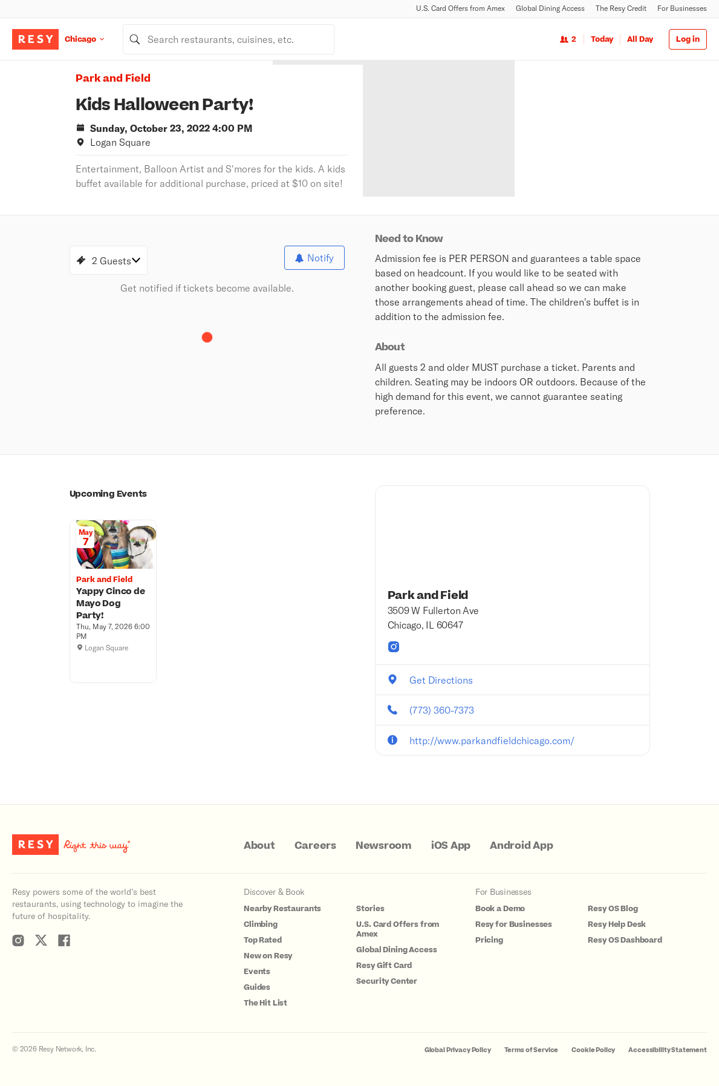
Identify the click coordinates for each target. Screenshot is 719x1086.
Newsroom (384, 846)
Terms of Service (531, 1050)
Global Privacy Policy (458, 1050)
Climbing (261, 924)
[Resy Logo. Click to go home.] (35, 39)
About (259, 846)
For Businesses (682, 8)
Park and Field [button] (113, 78)
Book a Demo (500, 908)
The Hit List (265, 1003)
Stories (370, 908)
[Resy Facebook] (64, 940)
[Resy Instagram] (18, 940)
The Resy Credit (621, 8)
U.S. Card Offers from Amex (460, 8)
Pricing (489, 940)
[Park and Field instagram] (394, 646)
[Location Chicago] (94, 39)
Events (257, 971)
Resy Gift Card (384, 965)
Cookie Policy (593, 1050)
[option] (461, 129)
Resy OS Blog (612, 908)
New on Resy (268, 955)
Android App (521, 846)
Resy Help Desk (617, 924)
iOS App (450, 846)
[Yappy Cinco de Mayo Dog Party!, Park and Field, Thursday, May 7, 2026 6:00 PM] (113, 604)
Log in (688, 39)
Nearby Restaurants (282, 908)
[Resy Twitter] (41, 940)
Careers (315, 846)
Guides (257, 987)
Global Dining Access (550, 8)
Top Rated (263, 940)
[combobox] (228, 39)
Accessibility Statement (667, 1050)
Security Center (386, 981)
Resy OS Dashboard (625, 940)
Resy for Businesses (513, 924)
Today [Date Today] (602, 39)
